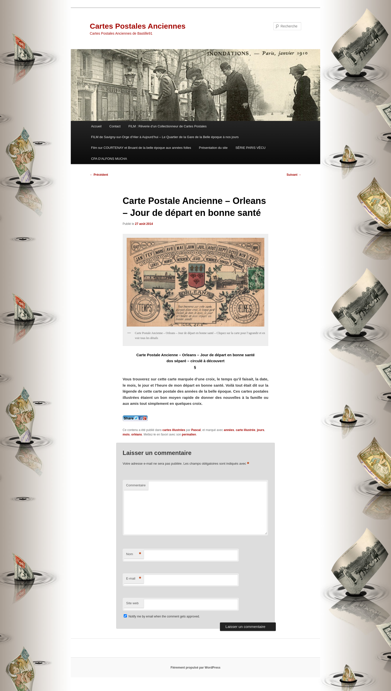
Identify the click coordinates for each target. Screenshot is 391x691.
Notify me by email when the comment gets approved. (162, 616)
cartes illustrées (173, 430)
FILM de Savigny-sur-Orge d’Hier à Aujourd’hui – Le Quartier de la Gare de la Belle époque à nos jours (165, 137)
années (229, 430)
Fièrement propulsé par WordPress (195, 667)
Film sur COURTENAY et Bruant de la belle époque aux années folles (141, 148)
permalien (189, 434)
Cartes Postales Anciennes (138, 26)
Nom (133, 554)
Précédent (99, 174)
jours (260, 430)
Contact (115, 126)
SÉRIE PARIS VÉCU (250, 148)
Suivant (294, 174)
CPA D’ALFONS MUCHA (109, 159)
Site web (132, 603)
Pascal (196, 430)
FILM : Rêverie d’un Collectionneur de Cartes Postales (167, 126)
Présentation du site (213, 148)
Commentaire (136, 485)
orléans (136, 434)
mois (126, 434)
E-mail (133, 578)
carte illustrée (245, 430)
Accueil (96, 126)
